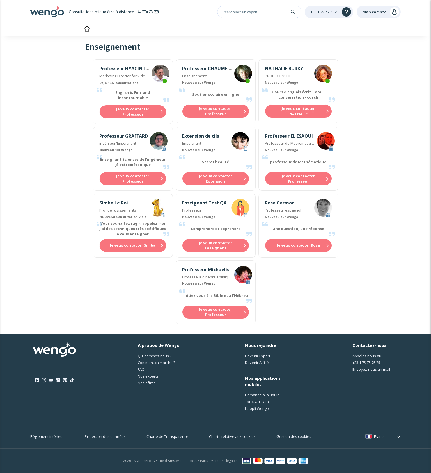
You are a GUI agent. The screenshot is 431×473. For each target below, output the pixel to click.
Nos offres (147, 382)
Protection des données (105, 436)
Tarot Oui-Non (257, 401)
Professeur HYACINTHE (125, 68)
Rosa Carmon (280, 203)
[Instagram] (44, 380)
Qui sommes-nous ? (154, 355)
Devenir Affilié (257, 362)
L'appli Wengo (257, 408)
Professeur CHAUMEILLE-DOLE (215, 68)
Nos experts (148, 376)
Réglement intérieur (47, 436)
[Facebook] (37, 380)
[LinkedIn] (58, 380)
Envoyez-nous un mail (371, 369)
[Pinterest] (65, 380)
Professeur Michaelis (205, 270)
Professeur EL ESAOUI (289, 136)
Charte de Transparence (167, 436)
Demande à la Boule (262, 394)
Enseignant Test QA (204, 203)
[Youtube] (51, 380)
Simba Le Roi (113, 203)
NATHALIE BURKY (284, 68)
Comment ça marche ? (156, 362)
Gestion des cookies (293, 436)
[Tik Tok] (72, 380)
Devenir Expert (257, 355)
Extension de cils (200, 136)
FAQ (141, 369)
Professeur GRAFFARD (123, 136)
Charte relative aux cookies (232, 436)
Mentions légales (224, 460)
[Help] (329, 12)
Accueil (87, 29)
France (380, 436)
